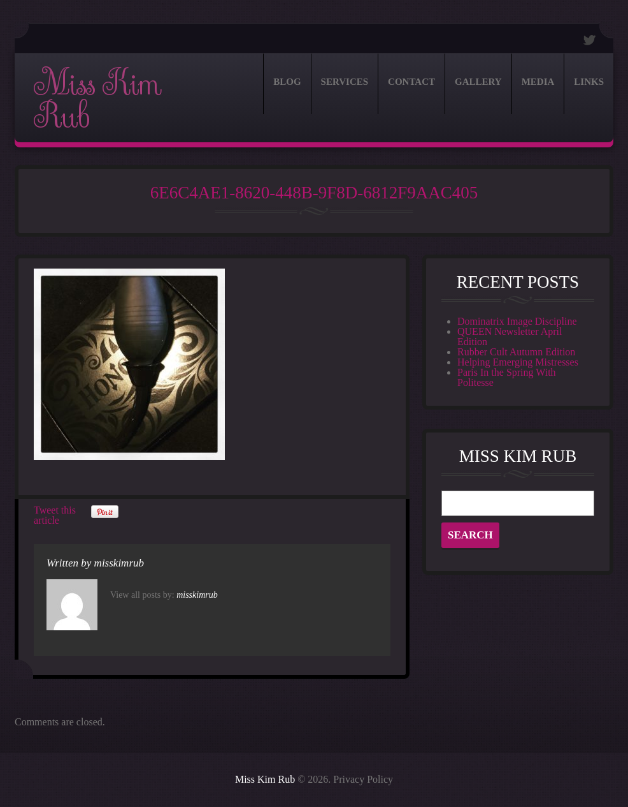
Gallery (478, 82)
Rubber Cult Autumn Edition (516, 351)
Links (589, 82)
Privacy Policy (363, 779)
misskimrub (119, 563)
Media (538, 82)
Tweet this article (55, 515)
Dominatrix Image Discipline (517, 321)
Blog (287, 82)
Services (345, 82)
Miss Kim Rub (97, 100)
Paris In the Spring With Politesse (506, 377)
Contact (411, 82)
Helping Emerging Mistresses (517, 362)
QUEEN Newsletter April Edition (509, 336)
